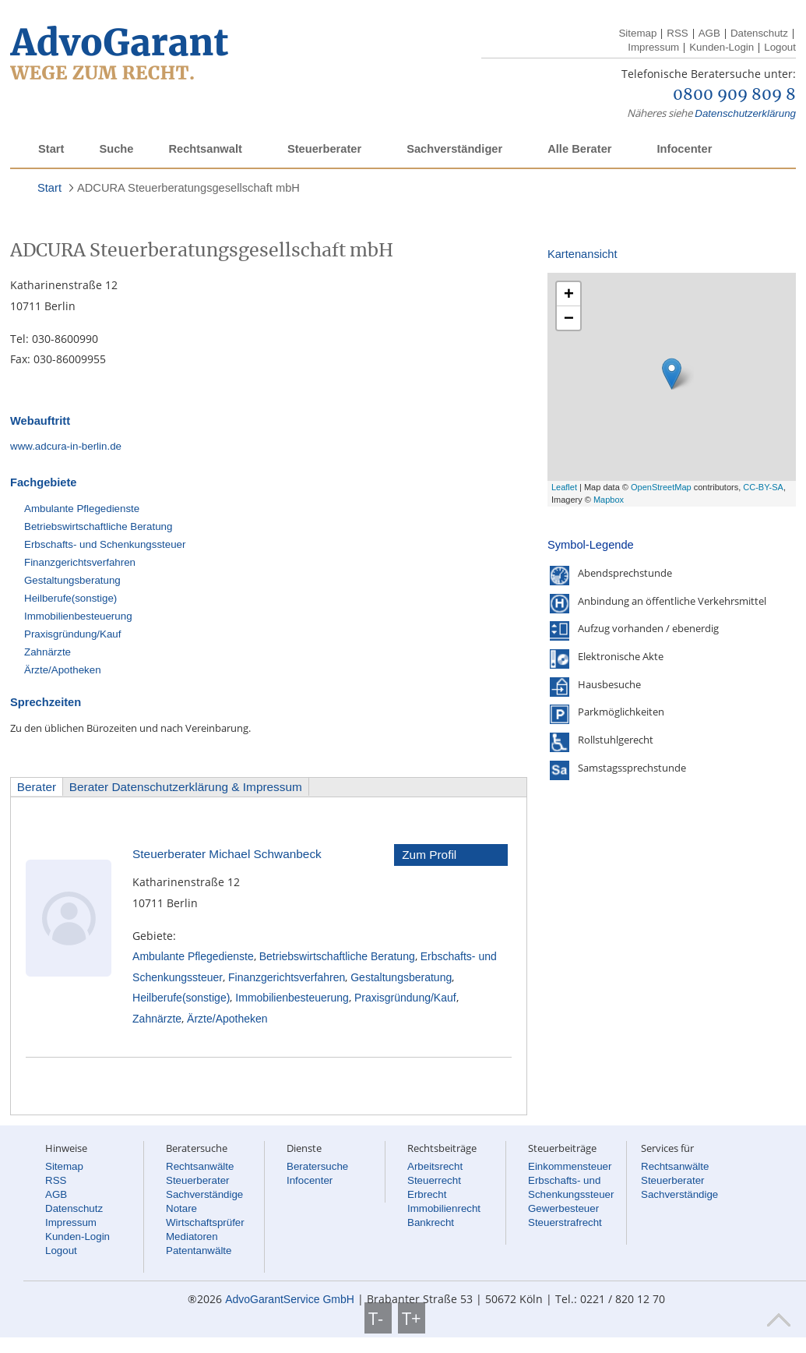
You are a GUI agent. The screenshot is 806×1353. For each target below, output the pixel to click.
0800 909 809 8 (734, 95)
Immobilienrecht (443, 1208)
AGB (709, 33)
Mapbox (608, 499)
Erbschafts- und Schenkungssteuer (104, 544)
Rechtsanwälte (200, 1166)
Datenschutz (759, 33)
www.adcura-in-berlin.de (65, 446)
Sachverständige (204, 1194)
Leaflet (564, 487)
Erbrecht (426, 1194)
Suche (116, 149)
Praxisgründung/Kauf (72, 634)
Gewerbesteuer (563, 1208)
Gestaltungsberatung (72, 580)
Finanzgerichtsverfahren (80, 562)
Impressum (653, 47)
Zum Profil (429, 854)
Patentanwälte (198, 1250)
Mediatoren (192, 1236)
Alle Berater (579, 149)
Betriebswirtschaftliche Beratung (98, 526)
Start (51, 149)
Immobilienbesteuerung (78, 616)
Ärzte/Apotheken (62, 670)
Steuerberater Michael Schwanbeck (227, 853)
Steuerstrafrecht (565, 1222)
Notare (181, 1208)
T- (378, 1318)
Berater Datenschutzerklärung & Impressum (185, 786)
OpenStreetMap (661, 487)
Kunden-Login (721, 47)
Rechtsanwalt (204, 149)
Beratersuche (317, 1166)
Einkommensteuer (569, 1166)
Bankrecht (430, 1222)
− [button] (569, 317)
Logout (780, 47)
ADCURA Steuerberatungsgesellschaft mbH (188, 188)
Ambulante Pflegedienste (81, 508)
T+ (411, 1318)
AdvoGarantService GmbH (289, 1299)
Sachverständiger (454, 149)
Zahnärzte (47, 652)
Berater (36, 786)
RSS (677, 33)
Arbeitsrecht (435, 1166)
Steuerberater (324, 149)
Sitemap (637, 33)
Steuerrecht (434, 1180)
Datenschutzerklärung (745, 113)
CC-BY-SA (763, 487)
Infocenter (684, 149)
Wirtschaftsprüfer (205, 1222)
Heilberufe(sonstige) (70, 598)
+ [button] (569, 293)
